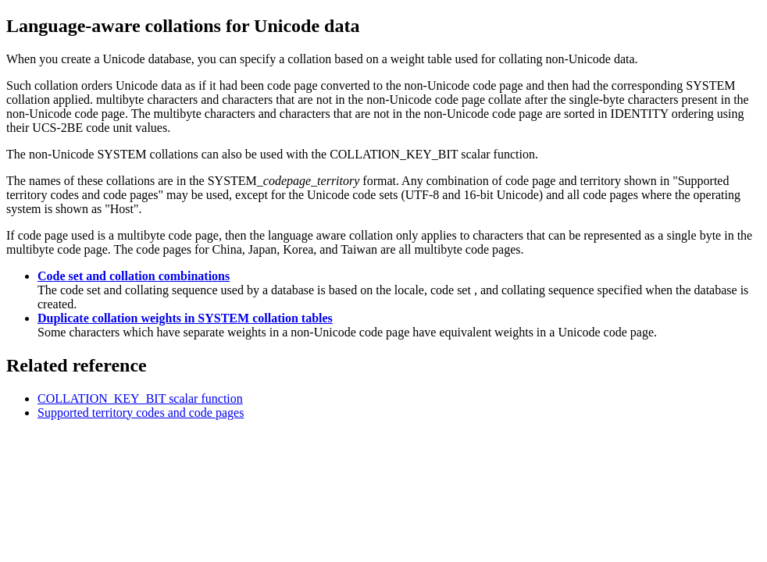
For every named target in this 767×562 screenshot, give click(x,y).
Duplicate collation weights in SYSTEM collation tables (185, 318)
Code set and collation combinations (133, 276)
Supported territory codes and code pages (140, 412)
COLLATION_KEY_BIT (140, 398)
